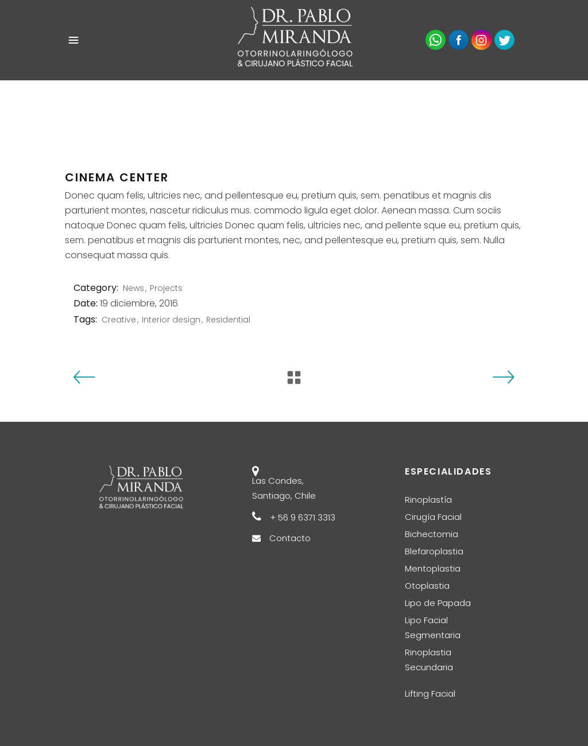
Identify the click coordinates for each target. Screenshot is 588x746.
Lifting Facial (430, 693)
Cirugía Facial (433, 517)
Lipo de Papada (438, 603)
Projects (166, 288)
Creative (119, 319)
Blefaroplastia (434, 551)
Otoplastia (427, 586)
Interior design (171, 319)
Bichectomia (431, 534)
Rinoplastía (428, 500)
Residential (228, 319)
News (133, 288)
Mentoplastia (433, 568)
